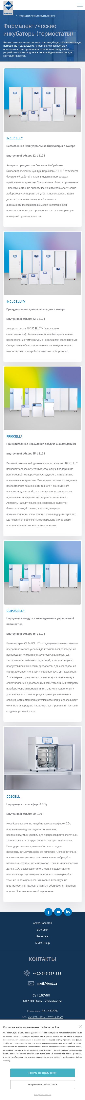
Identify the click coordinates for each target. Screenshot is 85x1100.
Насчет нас (42, 936)
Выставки (42, 929)
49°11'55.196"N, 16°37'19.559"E (45, 1017)
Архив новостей (42, 923)
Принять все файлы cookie (42, 1073)
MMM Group (42, 942)
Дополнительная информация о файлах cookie (25, 1040)
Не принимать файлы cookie (43, 1084)
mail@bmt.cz (47, 983)
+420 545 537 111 (47, 973)
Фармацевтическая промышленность (37, 16)
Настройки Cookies (42, 1094)
